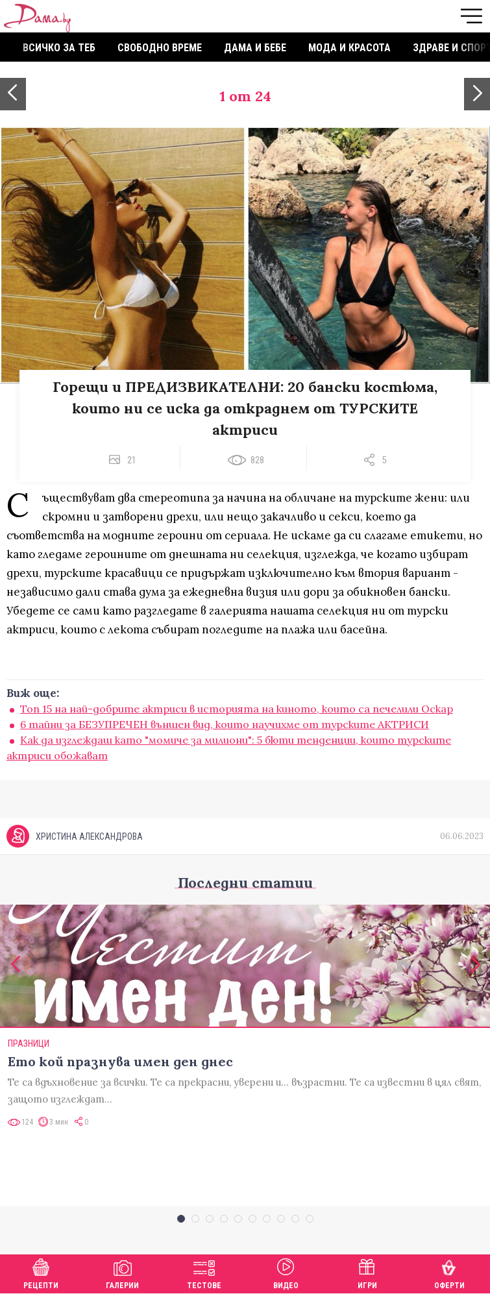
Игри (367, 1272)
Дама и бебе (255, 48)
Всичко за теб (59, 48)
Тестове (204, 1272)
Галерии (122, 1272)
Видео (286, 1272)
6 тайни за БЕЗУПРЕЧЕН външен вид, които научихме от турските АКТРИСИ (224, 724)
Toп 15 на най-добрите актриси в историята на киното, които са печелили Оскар (236, 708)
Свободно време (159, 48)
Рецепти (40, 1272)
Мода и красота (349, 48)
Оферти (449, 1272)
